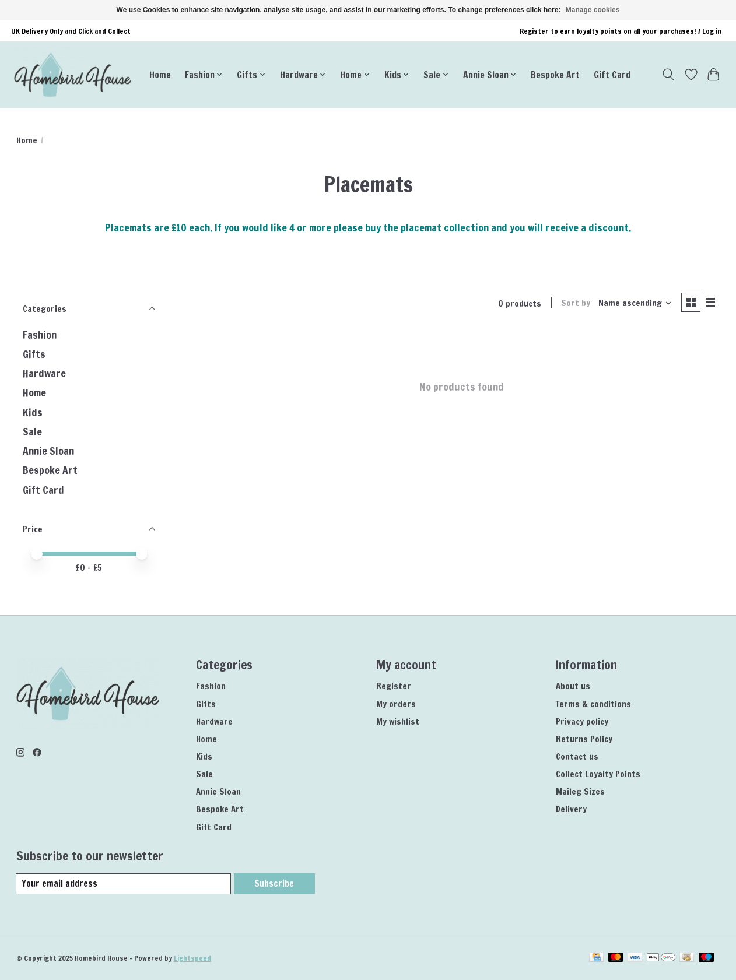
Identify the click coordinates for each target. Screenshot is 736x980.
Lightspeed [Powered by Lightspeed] (192, 958)
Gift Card (612, 74)
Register (393, 686)
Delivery (571, 809)
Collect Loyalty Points (598, 774)
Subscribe (273, 883)
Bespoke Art (555, 74)
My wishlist (397, 721)
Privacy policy (582, 721)
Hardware (44, 373)
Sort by (574, 303)
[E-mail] (123, 883)
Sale (32, 431)
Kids (33, 412)
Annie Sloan (48, 451)
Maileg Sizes (580, 791)
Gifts (34, 354)
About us (573, 686)
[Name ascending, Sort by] (633, 303)
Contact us (577, 756)
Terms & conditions (593, 704)
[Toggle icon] (668, 74)
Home (160, 74)
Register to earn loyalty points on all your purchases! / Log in (620, 31)
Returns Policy (584, 739)
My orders (396, 704)
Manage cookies (593, 10)
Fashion (40, 335)
